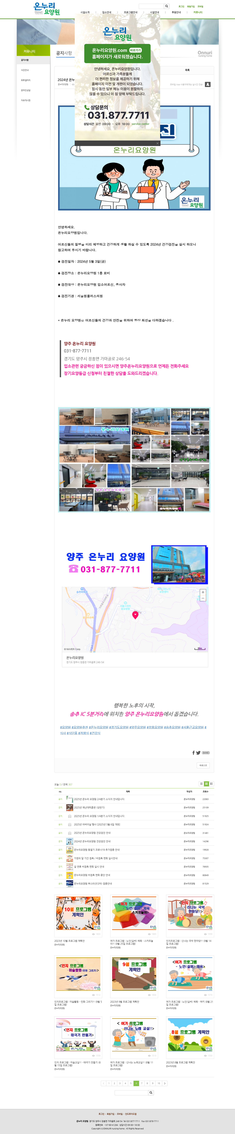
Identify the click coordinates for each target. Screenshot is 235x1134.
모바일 (200, 6)
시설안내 (154, 12)
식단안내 (25, 70)
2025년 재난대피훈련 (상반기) (89, 807)
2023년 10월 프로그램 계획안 (69, 940)
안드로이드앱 (130, 1114)
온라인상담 (25, 90)
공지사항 (25, 60)
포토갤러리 (25, 80)
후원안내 (176, 12)
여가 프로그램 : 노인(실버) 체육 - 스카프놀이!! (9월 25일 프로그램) (131, 942)
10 (159, 1083)
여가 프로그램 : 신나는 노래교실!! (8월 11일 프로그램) (131, 1064)
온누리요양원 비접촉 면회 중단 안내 (92, 875)
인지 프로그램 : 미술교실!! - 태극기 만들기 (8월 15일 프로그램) (77, 1064)
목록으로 (203, 765)
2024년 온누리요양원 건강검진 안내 (92, 841)
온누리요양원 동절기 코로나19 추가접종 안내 (96, 849)
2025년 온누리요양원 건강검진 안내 (92, 832)
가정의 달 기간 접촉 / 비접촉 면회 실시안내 (95, 858)
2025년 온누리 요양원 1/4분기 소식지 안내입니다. (99, 816)
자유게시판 (25, 100)
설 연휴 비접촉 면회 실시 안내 (89, 866)
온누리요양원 (63, 84)
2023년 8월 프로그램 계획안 (180, 1062)
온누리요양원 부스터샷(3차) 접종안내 (93, 883)
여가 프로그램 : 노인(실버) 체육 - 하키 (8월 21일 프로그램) (189, 1003)
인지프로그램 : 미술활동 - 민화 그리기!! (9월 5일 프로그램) (78, 1003)
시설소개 (84, 12)
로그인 (181, 6)
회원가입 (191, 6)
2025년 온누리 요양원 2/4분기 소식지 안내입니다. (99, 799)
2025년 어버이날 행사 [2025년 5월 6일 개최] (97, 824)
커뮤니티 (197, 12)
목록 (187, 70)
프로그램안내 (130, 12)
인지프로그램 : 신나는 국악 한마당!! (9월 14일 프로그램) (188, 942)
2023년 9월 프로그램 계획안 (124, 1001)
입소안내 (106, 12)
